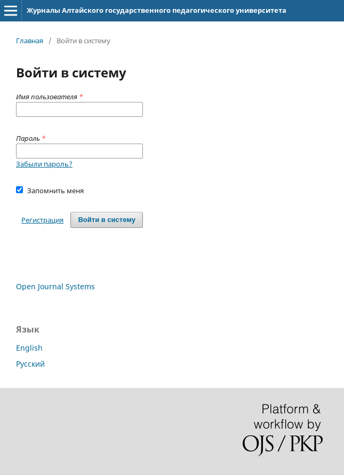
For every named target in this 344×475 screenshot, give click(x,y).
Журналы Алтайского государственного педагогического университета (156, 10)
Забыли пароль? (44, 164)
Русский (30, 364)
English (29, 348)
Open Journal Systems (55, 286)
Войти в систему (106, 220)
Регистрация (42, 220)
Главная (29, 40)
